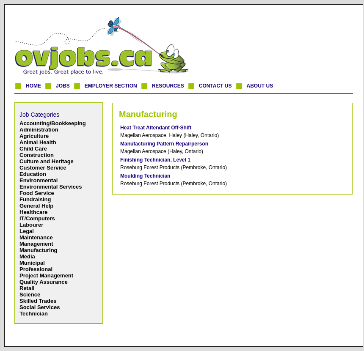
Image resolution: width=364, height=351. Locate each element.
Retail (26, 288)
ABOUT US (260, 86)
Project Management (46, 275)
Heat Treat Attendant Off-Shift (155, 128)
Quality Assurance (43, 282)
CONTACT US (215, 86)
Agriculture (34, 136)
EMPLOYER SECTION (111, 86)
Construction (36, 155)
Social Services (39, 307)
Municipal (32, 263)
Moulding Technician (145, 176)
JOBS (63, 86)
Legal (26, 231)
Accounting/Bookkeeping (52, 123)
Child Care (33, 148)
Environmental (38, 180)
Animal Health (37, 142)
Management (36, 244)
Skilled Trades (37, 301)
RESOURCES (168, 86)
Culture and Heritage (46, 161)
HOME (33, 86)
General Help (36, 206)
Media (27, 256)
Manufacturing (38, 250)
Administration (38, 129)
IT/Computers (37, 218)
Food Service (36, 193)
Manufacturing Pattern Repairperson (164, 144)
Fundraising (35, 199)
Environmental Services (50, 187)
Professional (35, 269)
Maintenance (36, 237)
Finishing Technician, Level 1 (155, 160)
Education (32, 174)
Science (29, 294)
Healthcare (33, 212)
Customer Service (42, 168)
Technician (33, 313)
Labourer (31, 225)
